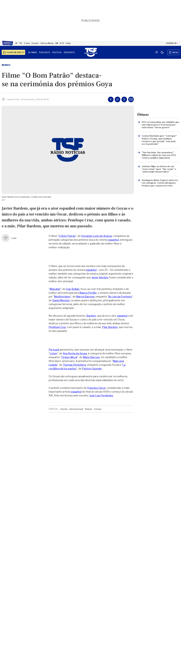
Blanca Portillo (88, 292)
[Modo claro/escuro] (162, 52)
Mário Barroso (91, 357)
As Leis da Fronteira (120, 296)
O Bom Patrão (67, 235)
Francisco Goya (96, 387)
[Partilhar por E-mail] (131, 99)
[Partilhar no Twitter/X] (124, 99)
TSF (20, 43)
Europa (97, 409)
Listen (53, 353)
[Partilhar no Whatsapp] (117, 99)
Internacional (76, 409)
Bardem (91, 315)
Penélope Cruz (57, 327)
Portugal (54, 349)
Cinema (64, 409)
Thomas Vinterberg (74, 364)
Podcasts (44, 52)
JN (16, 43)
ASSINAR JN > (172, 43)
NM (56, 43)
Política (57, 52)
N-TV (62, 43)
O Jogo (27, 43)
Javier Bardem (99, 277)
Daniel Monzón (61, 300)
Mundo (6, 65)
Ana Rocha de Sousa (75, 353)
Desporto (69, 52)
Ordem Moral (69, 357)
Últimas (32, 52)
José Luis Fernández (101, 395)
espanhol (113, 239)
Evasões (35, 43)
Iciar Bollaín (72, 289)
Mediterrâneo (62, 296)
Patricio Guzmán (92, 368)
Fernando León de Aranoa (96, 235)
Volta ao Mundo (47, 43)
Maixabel (55, 289)
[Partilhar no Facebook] (111, 99)
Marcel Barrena (85, 296)
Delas (68, 43)
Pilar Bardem (110, 327)
